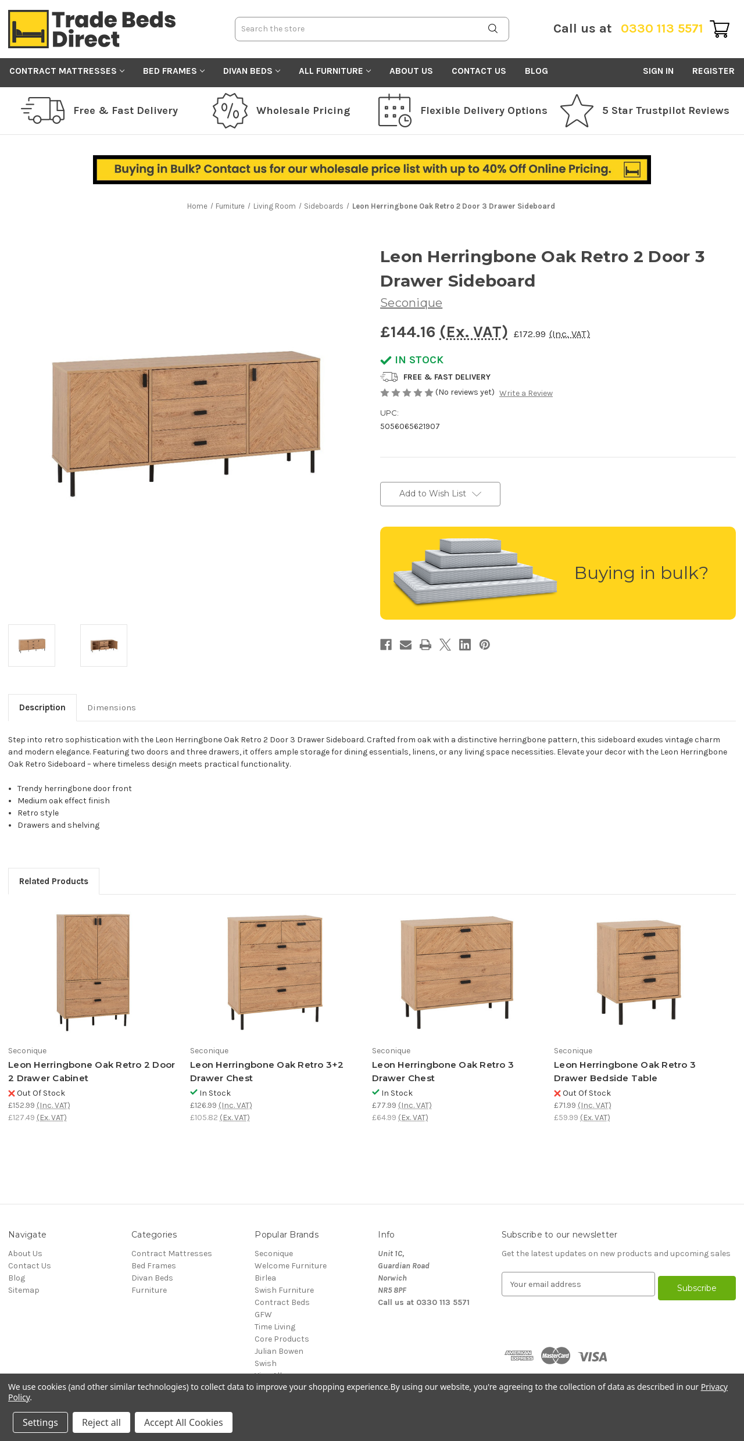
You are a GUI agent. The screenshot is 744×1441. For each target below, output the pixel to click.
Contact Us (479, 71)
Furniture (149, 1290)
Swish (266, 1363)
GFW (263, 1315)
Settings (40, 1422)
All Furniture (335, 71)
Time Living (275, 1327)
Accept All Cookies (183, 1422)
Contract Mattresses (66, 71)
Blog (536, 71)
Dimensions (111, 707)
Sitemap (24, 1290)
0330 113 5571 (628, 28)
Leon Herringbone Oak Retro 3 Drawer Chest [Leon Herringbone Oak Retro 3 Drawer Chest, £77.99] (443, 1071)
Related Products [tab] (53, 881)
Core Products (282, 1339)
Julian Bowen (279, 1351)
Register (713, 71)
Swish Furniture (284, 1290)
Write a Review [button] (526, 393)
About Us (411, 71)
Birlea (265, 1278)
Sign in (658, 71)
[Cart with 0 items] (719, 29)
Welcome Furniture (291, 1266)
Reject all (101, 1422)
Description (42, 707)
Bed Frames (174, 71)
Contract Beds (282, 1302)
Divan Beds (251, 71)
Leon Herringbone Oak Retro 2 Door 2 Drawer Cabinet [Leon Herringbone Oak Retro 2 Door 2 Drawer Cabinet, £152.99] (91, 1071)
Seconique (274, 1253)
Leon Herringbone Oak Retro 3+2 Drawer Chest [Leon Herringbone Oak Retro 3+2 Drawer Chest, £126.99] (267, 1071)
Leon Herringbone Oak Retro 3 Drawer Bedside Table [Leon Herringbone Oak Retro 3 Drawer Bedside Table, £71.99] (625, 1071)
